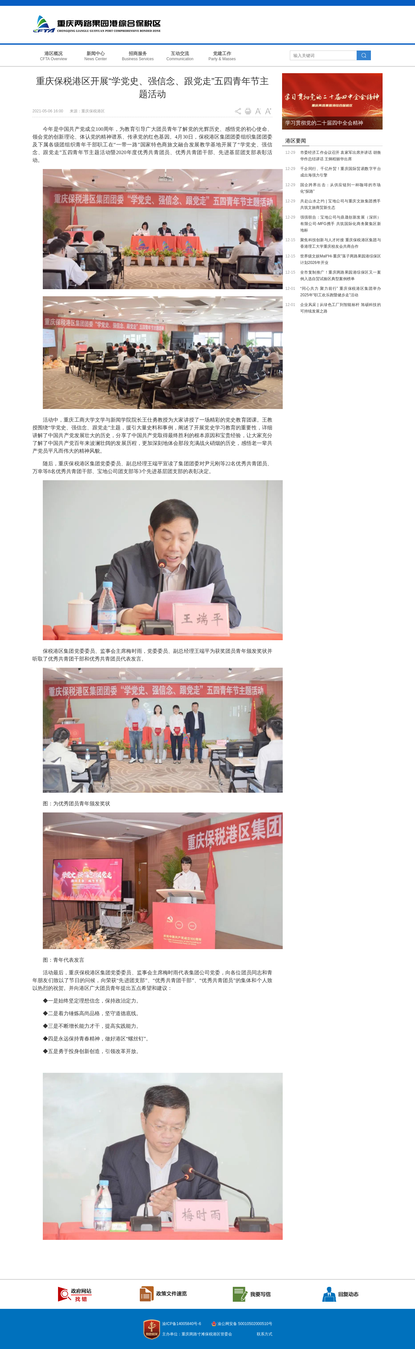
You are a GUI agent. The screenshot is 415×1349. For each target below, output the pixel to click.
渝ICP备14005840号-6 (181, 1323)
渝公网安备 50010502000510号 (245, 1323)
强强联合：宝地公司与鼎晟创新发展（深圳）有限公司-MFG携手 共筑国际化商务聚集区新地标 (340, 223)
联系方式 (264, 1334)
